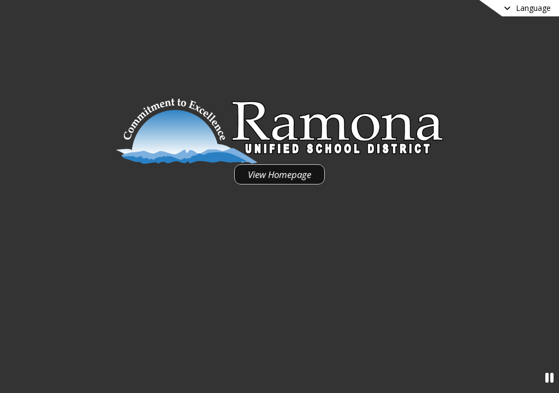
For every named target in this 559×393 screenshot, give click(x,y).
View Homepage (279, 174)
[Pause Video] (549, 377)
